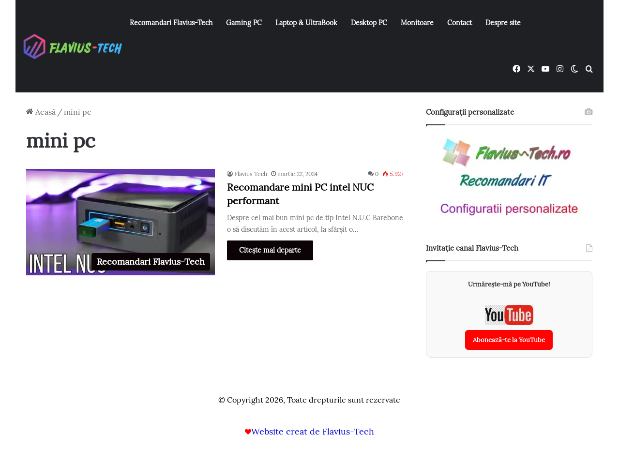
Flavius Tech (250, 174)
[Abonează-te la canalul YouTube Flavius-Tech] (509, 327)
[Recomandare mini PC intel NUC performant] (120, 222)
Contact (459, 22)
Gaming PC (244, 22)
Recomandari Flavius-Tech (171, 22)
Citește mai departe (270, 250)
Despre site (503, 22)
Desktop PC (369, 22)
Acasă (41, 112)
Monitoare (417, 22)
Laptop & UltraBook (306, 22)
